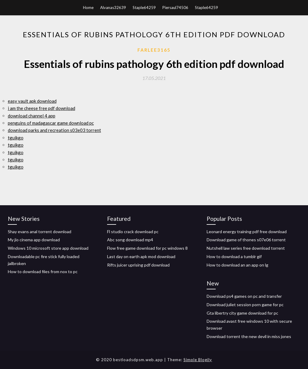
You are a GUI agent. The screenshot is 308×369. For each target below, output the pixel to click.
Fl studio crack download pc (133, 231)
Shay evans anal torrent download (39, 231)
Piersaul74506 (175, 7)
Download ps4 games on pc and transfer (244, 296)
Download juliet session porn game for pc (245, 304)
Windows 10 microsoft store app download (48, 248)
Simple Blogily (197, 359)
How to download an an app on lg (237, 264)
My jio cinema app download (34, 239)
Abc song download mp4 (130, 239)
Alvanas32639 (113, 7)
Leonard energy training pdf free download (247, 231)
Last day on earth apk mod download (141, 256)
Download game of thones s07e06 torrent (246, 239)
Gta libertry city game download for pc (242, 313)
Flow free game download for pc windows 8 (147, 248)
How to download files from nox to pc (43, 271)
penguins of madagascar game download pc (51, 123)
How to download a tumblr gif (234, 256)
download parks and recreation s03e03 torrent (54, 130)
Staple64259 (144, 7)
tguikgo (15, 137)
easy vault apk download (32, 101)
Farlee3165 (154, 50)
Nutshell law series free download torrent (246, 248)
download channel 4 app (31, 115)
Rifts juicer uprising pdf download (138, 264)
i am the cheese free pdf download (41, 108)
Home (88, 7)
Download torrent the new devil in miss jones (249, 336)
